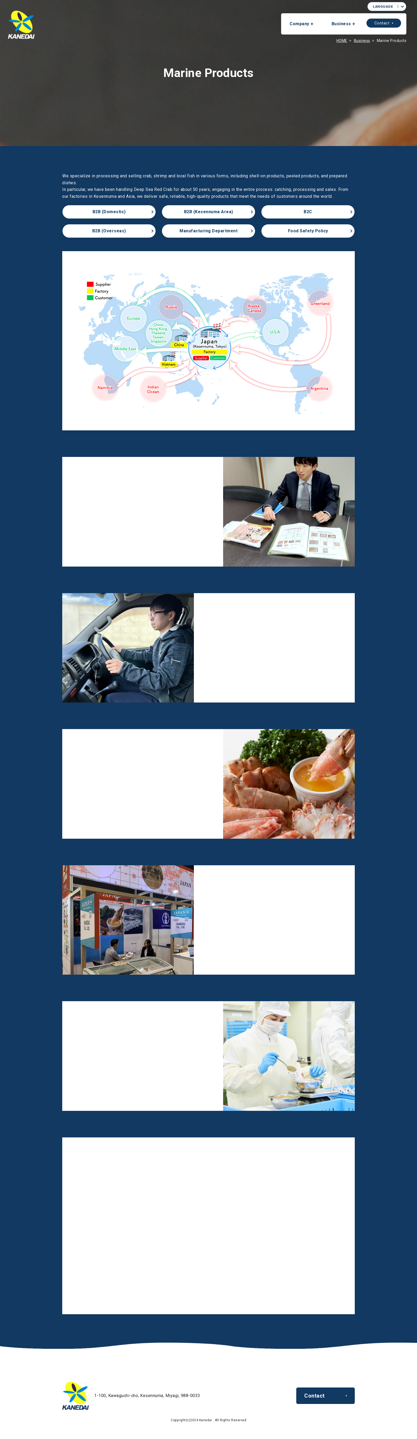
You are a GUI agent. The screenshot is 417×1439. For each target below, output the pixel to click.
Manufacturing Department (208, 230)
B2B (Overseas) (109, 230)
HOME (341, 40)
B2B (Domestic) (109, 211)
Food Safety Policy (308, 230)
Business (341, 23)
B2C (308, 211)
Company (299, 23)
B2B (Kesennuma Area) (208, 211)
